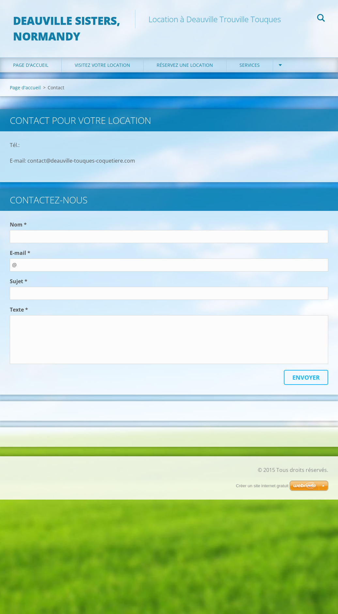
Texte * (19, 309)
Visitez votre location (102, 65)
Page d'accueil (30, 65)
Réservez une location (185, 65)
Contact (296, 65)
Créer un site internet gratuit (262, 485)
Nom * (18, 224)
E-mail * (20, 252)
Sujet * (18, 281)
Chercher (321, 19)
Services (249, 65)
